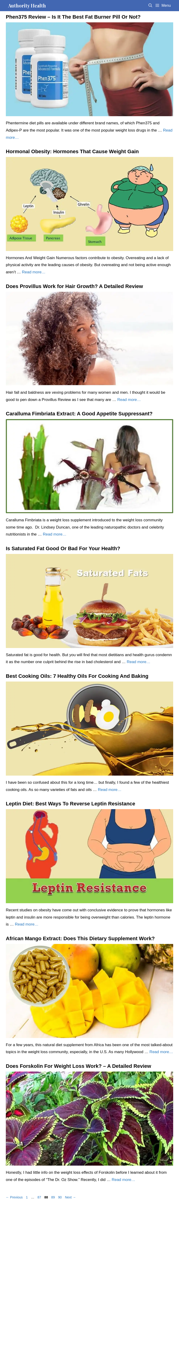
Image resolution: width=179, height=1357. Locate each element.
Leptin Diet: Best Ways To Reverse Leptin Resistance (70, 804)
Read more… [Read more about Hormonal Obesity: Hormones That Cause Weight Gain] (33, 272)
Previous (14, 1197)
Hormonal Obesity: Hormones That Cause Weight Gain (72, 151)
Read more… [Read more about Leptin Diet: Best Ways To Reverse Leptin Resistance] (26, 924)
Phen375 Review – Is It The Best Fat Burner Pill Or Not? (73, 17)
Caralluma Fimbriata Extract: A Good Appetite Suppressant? (79, 414)
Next (70, 1197)
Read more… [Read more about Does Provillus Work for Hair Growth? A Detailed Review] (129, 399)
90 (60, 1197)
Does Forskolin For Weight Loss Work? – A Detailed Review (78, 1066)
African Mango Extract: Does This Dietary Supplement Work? (80, 938)
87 (39, 1197)
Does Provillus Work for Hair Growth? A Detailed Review (74, 286)
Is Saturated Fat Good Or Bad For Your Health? (63, 548)
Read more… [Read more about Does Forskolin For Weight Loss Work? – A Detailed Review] (123, 1179)
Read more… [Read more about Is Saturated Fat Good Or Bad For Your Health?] (138, 662)
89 (53, 1197)
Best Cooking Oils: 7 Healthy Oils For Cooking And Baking (77, 676)
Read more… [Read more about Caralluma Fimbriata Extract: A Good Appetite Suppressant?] (54, 534)
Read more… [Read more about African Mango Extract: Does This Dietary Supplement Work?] (161, 1052)
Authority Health (27, 5)
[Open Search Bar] (150, 5)
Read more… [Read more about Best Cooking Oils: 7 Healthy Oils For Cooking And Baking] (109, 789)
